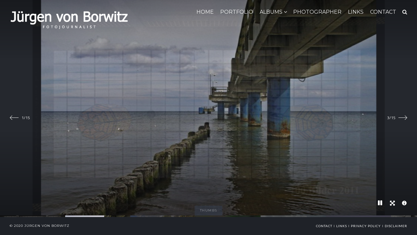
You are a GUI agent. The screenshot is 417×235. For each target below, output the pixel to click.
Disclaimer (396, 226)
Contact (324, 226)
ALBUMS (271, 12)
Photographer (317, 12)
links (341, 226)
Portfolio (236, 12)
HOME (205, 12)
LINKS (356, 12)
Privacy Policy (366, 226)
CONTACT (383, 12)
